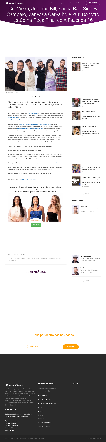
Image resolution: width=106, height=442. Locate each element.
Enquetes (62, 3)
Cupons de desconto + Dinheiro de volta (16, 416)
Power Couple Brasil (44, 400)
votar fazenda (33, 179)
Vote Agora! (36, 224)
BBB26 (40, 407)
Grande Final (93, 3)
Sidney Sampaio (85, 256)
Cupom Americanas (10, 423)
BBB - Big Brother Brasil (44, 422)
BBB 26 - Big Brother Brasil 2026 (47, 404)
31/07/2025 (85, 172)
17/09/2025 (85, 70)
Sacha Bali (83, 206)
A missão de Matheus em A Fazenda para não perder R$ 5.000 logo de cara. (91, 101)
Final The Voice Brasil (44, 426)
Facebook (75, 384)
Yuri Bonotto (84, 268)
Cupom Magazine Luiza (11, 425)
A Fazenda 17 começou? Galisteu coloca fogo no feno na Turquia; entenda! (91, 167)
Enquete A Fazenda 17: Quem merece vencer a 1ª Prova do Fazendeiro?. (91, 65)
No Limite (40, 415)
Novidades (78, 3)
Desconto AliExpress (11, 428)
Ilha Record (41, 419)
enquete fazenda (25, 179)
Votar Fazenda (52, 3)
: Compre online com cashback (18, 414)
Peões (70, 3)
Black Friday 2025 (10, 430)
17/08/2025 (85, 136)
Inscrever (70, 346)
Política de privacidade (94, 438)
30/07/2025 (85, 187)
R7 (26, 255)
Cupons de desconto (11, 421)
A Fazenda (41, 411)
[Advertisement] (53, 38)
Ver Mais (86, 193)
